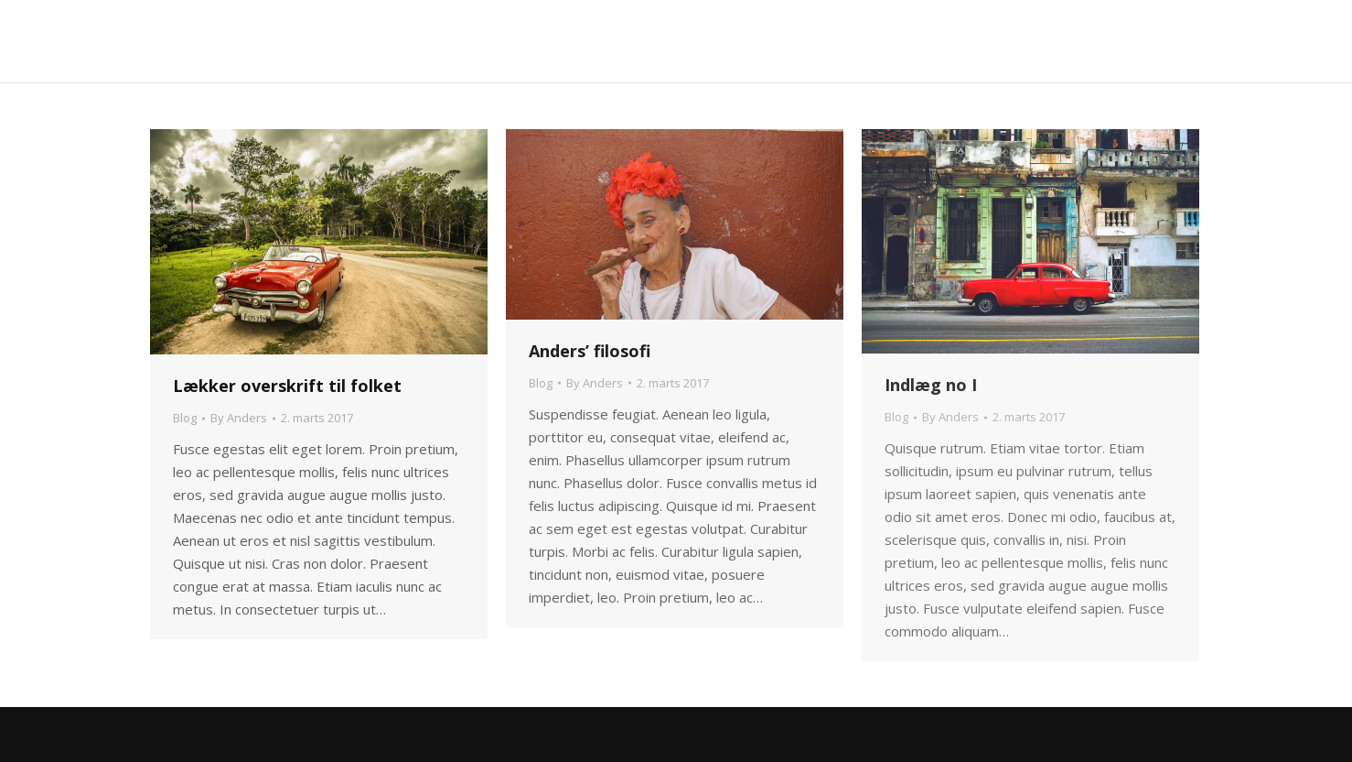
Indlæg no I (931, 385)
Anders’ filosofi (589, 351)
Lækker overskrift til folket (287, 386)
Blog (185, 417)
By (238, 417)
